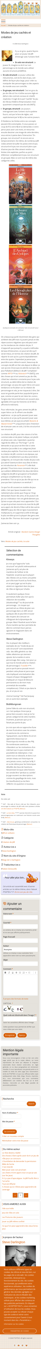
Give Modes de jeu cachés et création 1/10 (4, 797)
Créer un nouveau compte (13, 1136)
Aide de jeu (10, 822)
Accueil (3, 25)
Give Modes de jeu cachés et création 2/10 (5, 797)
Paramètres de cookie (19, 1331)
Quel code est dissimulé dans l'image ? (19, 1015)
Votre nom (7, 914)
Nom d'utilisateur (9, 1113)
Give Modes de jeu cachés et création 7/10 (14, 797)
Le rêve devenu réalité (11, 1153)
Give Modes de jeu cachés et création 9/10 (18, 797)
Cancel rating (2, 797)
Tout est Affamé (8, 1184)
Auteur (6, 946)
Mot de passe (7, 1121)
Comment (7, 969)
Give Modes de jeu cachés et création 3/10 (7, 797)
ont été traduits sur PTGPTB (10, 809)
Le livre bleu (11, 813)
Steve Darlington (9, 851)
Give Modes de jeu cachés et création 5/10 (11, 797)
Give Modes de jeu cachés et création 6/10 (12, 797)
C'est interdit (7, 1167)
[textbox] (20, 985)
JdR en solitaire (8, 833)
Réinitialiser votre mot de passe (15, 1140)
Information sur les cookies (14, 1324)
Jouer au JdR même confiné (13, 1221)
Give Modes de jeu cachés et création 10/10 (19, 797)
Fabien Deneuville (9, 869)
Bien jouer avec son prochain (14, 1170)
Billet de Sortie (8, 1164)
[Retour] (22, 809)
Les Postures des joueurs (12, 1217)
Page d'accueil (9, 937)
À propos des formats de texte (15, 999)
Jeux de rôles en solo (10, 1213)
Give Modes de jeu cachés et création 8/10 (16, 797)
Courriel (6, 922)
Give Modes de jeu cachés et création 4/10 (9, 797)
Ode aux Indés (8, 1208)
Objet (5, 960)
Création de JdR (8, 842)
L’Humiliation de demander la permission (19, 1161)
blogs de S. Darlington (11, 860)
